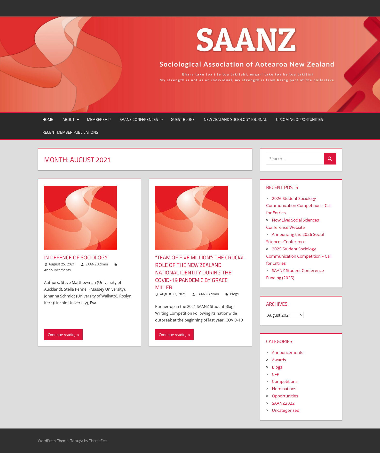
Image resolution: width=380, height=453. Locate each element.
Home (47, 119)
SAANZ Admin (97, 264)
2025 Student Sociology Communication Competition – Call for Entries (299, 256)
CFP (275, 374)
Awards (279, 359)
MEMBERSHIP (99, 119)
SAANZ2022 (283, 403)
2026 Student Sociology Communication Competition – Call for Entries (299, 206)
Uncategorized (285, 410)
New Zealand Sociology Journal (235, 119)
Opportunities (285, 396)
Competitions (284, 381)
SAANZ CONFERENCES (141, 119)
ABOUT (71, 119)
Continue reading (62, 334)
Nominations (284, 388)
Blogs (234, 294)
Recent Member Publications (70, 132)
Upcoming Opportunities (299, 119)
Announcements (57, 270)
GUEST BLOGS (183, 119)
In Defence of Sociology (76, 257)
